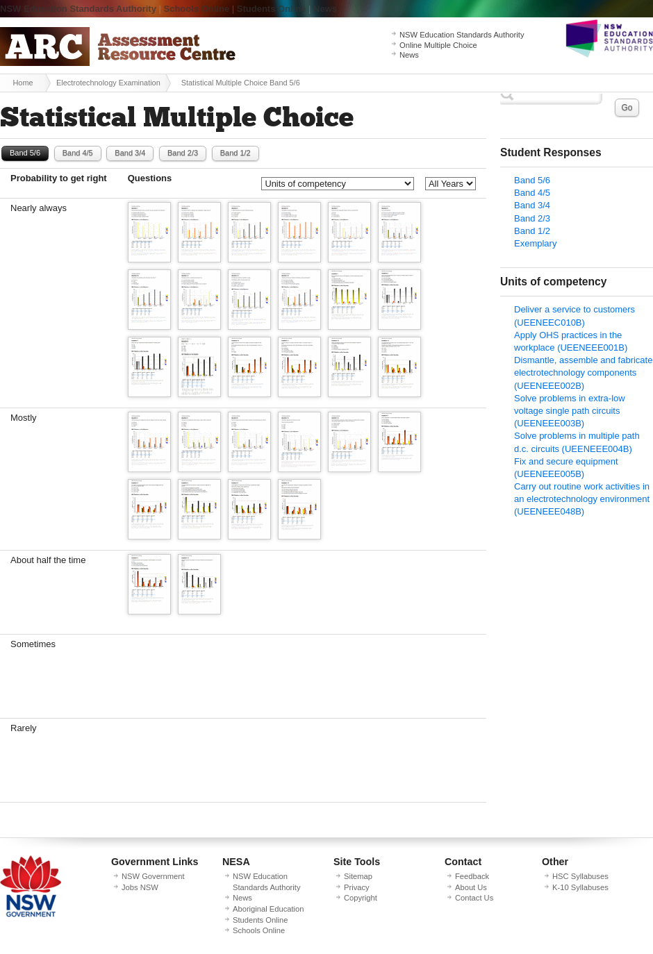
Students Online (271, 8)
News (325, 8)
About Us (471, 887)
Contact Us (474, 898)
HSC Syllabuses (580, 876)
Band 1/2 (235, 153)
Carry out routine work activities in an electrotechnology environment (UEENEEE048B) (582, 499)
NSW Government (153, 876)
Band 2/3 (182, 153)
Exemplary (535, 243)
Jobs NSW (140, 887)
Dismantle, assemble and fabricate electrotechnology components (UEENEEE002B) (583, 372)
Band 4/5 (78, 153)
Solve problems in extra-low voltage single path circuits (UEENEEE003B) (569, 410)
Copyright (360, 898)
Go (626, 107)
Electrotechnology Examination (108, 82)
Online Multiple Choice (438, 45)
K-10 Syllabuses (580, 887)
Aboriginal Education (268, 909)
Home (23, 82)
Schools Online (197, 8)
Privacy (357, 887)
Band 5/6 (25, 153)
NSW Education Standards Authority (78, 8)
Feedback (472, 876)
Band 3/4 (130, 153)
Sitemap (358, 876)
